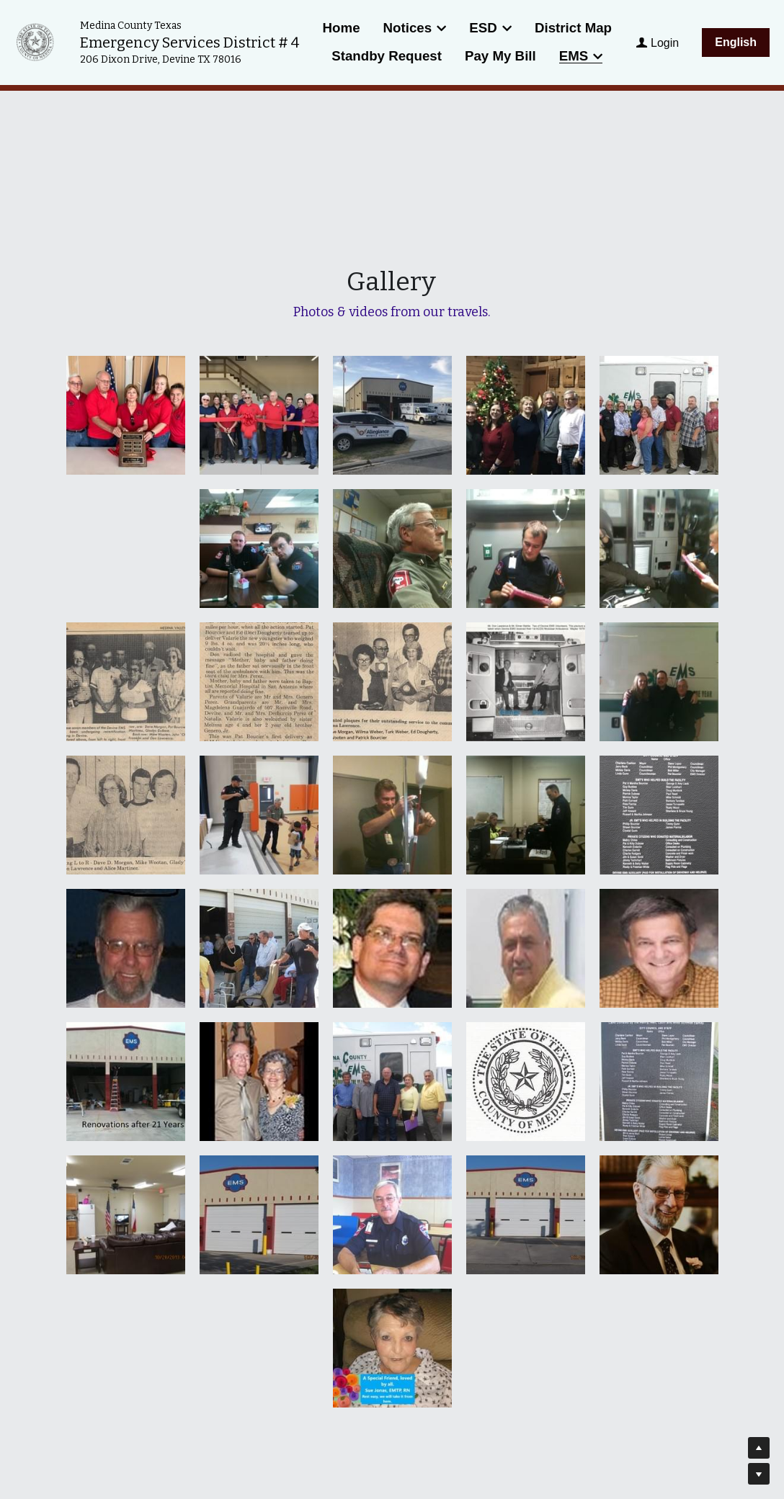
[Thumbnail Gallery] (125, 415)
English (736, 42)
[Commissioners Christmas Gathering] (525, 415)
